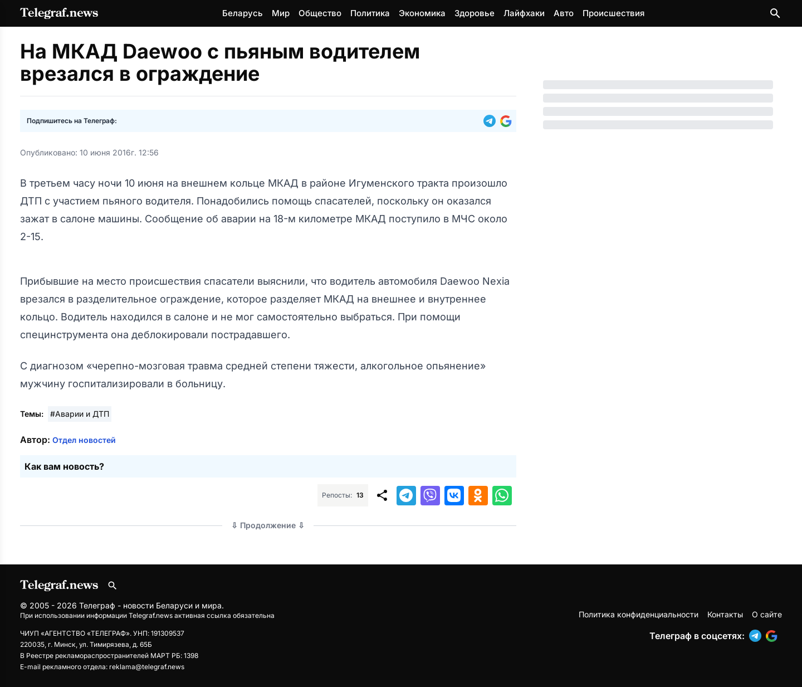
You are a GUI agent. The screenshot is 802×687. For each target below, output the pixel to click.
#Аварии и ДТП (79, 413)
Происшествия (613, 13)
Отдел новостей (84, 440)
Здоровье (474, 13)
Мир (281, 13)
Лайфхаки (524, 13)
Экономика (422, 13)
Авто (564, 13)
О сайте (767, 614)
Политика (370, 13)
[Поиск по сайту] (775, 13)
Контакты (725, 614)
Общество (320, 13)
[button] (491, 121)
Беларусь (242, 13)
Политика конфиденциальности (638, 614)
